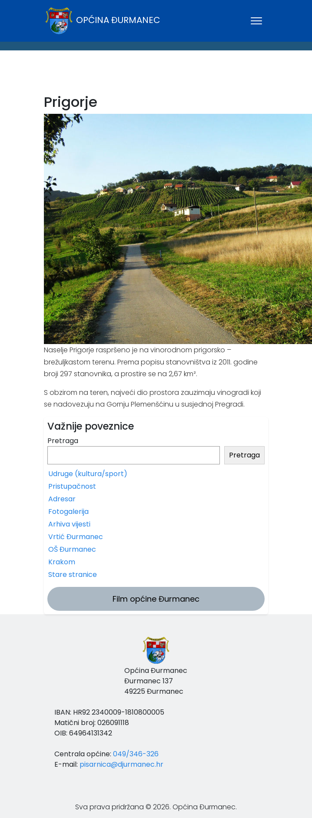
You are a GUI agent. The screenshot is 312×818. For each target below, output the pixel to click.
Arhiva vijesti (69, 524)
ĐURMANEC (156, 74)
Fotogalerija (68, 512)
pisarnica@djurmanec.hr (121, 764)
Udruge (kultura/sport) (87, 474)
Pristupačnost (72, 486)
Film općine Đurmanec (156, 598)
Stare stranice (72, 575)
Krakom (61, 562)
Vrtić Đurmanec (75, 537)
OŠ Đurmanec (72, 549)
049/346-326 (136, 754)
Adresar (62, 499)
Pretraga (62, 441)
